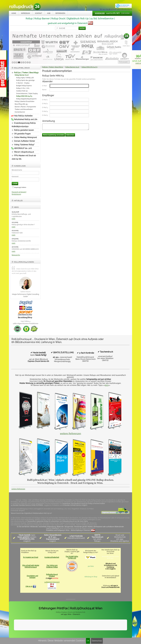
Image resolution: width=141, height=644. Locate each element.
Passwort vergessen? (19, 192)
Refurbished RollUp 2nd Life (25, 119)
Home (13, 13)
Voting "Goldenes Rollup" (24, 145)
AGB (48, 13)
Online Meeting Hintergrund (25, 137)
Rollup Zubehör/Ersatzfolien (24, 101)
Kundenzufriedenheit (51, 557)
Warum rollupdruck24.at (24, 152)
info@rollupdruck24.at (124, 9)
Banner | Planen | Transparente (25, 107)
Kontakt (38, 13)
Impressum (25, 13)
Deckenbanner (20, 112)
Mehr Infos (124, 628)
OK (88, 641)
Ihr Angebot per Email (30, 557)
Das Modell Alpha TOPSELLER (72, 557)
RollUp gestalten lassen (24, 130)
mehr (13, 219)
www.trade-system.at (106, 634)
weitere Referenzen (70, 433)
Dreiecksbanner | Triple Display (27, 93)
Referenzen (60, 13)
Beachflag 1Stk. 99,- (21, 104)
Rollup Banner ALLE (22, 75)
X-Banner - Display (23, 83)
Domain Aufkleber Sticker (24, 141)
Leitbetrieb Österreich (52, 582)
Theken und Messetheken (24, 109)
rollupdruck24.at (82, 634)
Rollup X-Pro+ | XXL (23, 88)
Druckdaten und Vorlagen (32, 576)
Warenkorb (100, 13)
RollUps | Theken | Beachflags (26, 73)
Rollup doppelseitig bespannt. (26, 99)
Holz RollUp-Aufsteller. (23, 116)
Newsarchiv (16, 255)
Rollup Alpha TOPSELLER (25, 78)
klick (106, 385)
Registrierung (16, 194)
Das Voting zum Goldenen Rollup (52, 566)
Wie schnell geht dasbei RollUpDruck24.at (30, 566)
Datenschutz (97, 641)
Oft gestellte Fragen (22, 134)
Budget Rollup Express (24, 86)
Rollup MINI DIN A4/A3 (24, 96)
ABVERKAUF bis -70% (23, 148)
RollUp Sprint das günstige (25, 80)
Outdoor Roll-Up (22, 91)
